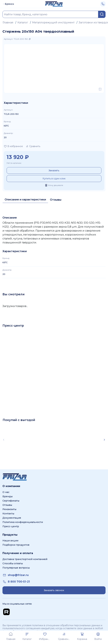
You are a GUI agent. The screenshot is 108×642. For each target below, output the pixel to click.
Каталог (22, 22)
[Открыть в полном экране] (100, 89)
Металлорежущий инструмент (53, 22)
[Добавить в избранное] (13, 146)
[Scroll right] (104, 440)
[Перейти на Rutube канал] (6, 612)
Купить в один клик (54, 178)
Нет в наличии (14, 163)
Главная (8, 22)
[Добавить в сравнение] (33, 146)
